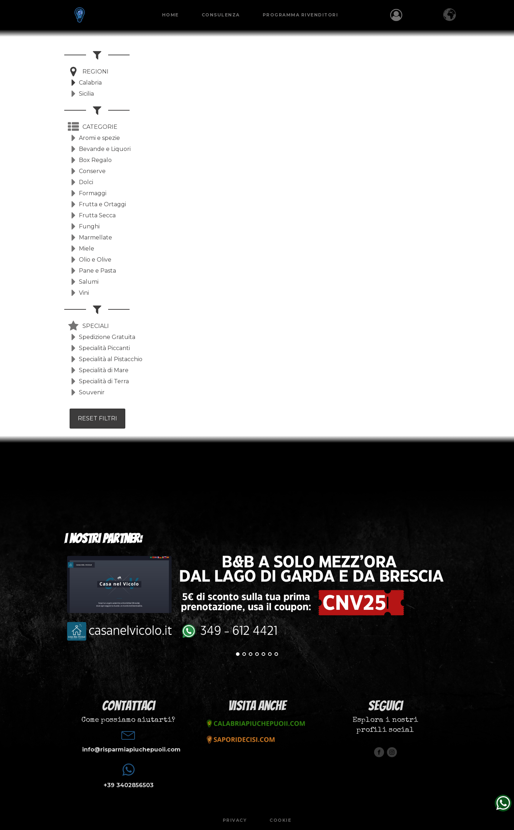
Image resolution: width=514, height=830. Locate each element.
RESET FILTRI (97, 418)
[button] (88, 71)
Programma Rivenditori (300, 14)
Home (170, 14)
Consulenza (221, 14)
